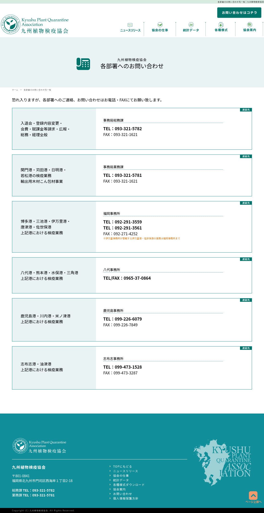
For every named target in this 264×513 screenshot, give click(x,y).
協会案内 (119, 488)
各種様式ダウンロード (129, 484)
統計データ (121, 479)
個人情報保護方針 (126, 497)
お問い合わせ (122, 493)
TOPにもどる (122, 465)
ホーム (15, 89)
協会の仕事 (121, 474)
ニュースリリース (125, 470)
